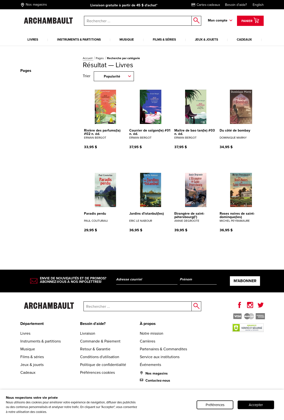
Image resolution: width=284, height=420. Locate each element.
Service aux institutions (159, 357)
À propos (148, 323)
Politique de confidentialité (103, 364)
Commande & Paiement (100, 341)
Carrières (147, 341)
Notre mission (151, 333)
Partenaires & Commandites (163, 349)
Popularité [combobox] (112, 76)
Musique (126, 39)
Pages (100, 58)
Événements (150, 364)
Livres (32, 39)
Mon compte (217, 20)
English (258, 4)
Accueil (88, 58)
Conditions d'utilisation (99, 357)
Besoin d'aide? (236, 4)
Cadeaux (244, 39)
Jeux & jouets (206, 39)
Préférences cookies (97, 372)
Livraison (87, 333)
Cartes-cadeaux (205, 4)
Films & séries (164, 39)
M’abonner (245, 281)
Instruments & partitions (79, 39)
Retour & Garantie (95, 349)
